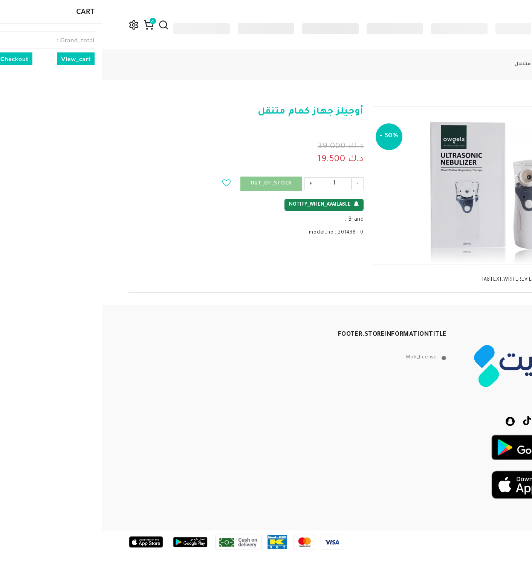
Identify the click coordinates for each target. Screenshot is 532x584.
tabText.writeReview (407, 280)
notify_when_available (222, 204)
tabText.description (473, 280)
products (496, 64)
